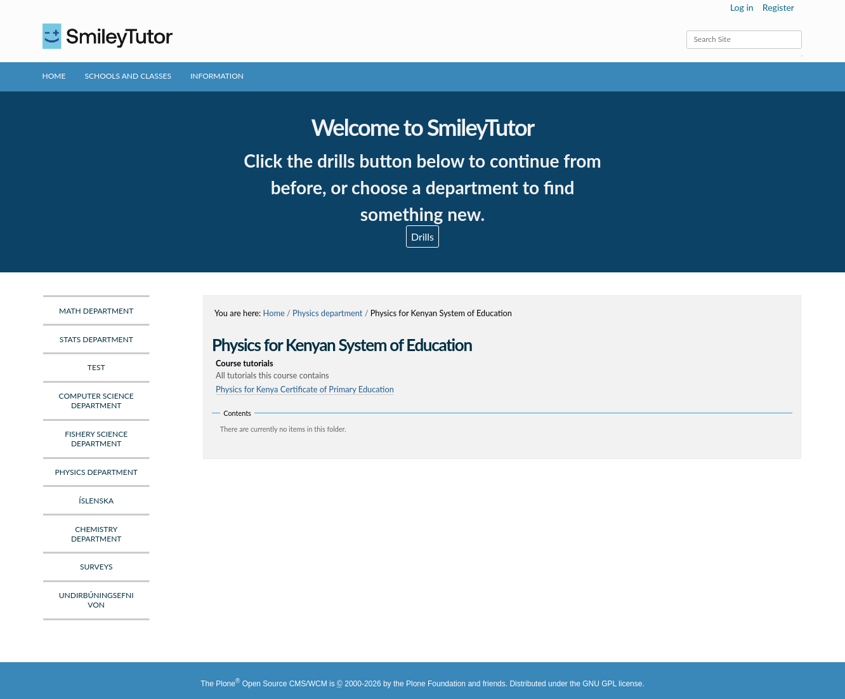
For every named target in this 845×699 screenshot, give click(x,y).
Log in (742, 7)
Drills (422, 236)
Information (217, 76)
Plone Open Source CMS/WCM (271, 683)
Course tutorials (504, 370)
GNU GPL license (612, 683)
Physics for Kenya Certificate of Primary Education (305, 389)
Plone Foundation (436, 683)
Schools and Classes (127, 76)
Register (778, 7)
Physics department (327, 313)
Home (54, 76)
